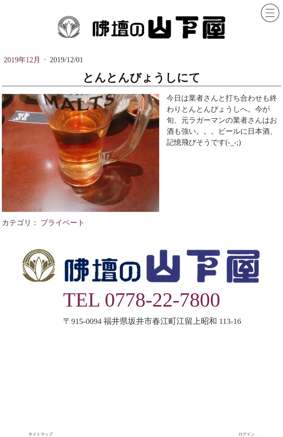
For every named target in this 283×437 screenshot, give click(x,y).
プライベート (63, 222)
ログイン (246, 434)
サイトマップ (40, 434)
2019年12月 (23, 60)
